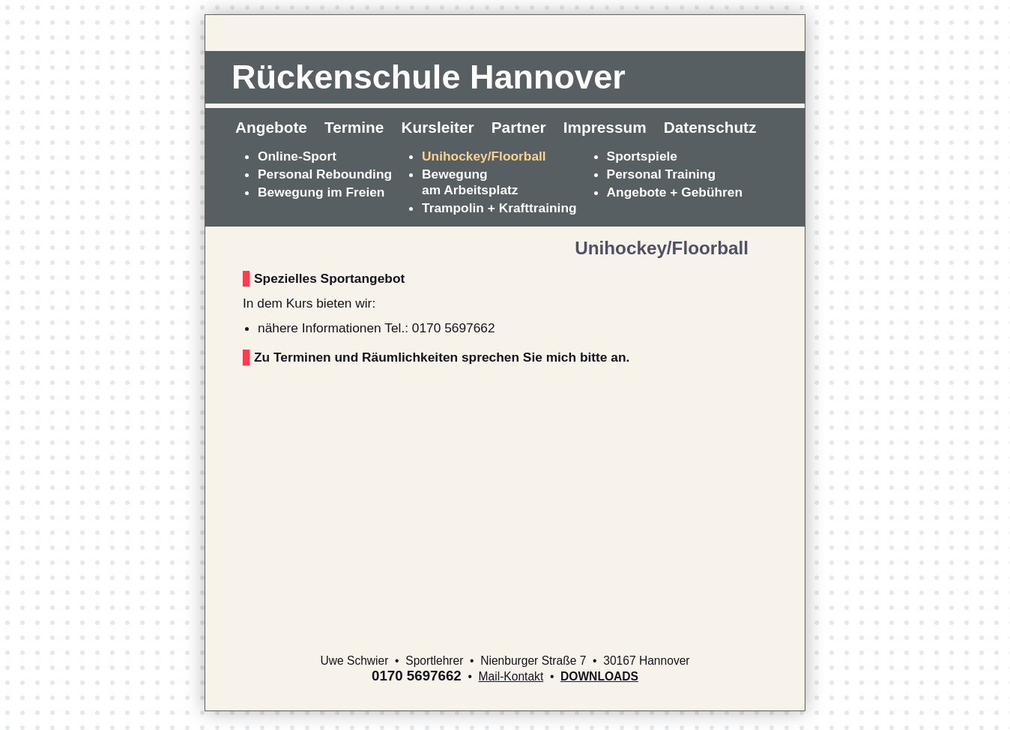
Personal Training (661, 174)
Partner (519, 127)
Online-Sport (297, 156)
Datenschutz (710, 127)
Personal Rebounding (325, 174)
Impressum (605, 127)
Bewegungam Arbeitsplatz (470, 182)
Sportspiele (642, 156)
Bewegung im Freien (321, 192)
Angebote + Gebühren (675, 192)
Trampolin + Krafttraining (499, 207)
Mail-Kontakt (511, 676)
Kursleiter (438, 127)
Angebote (271, 127)
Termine (354, 127)
